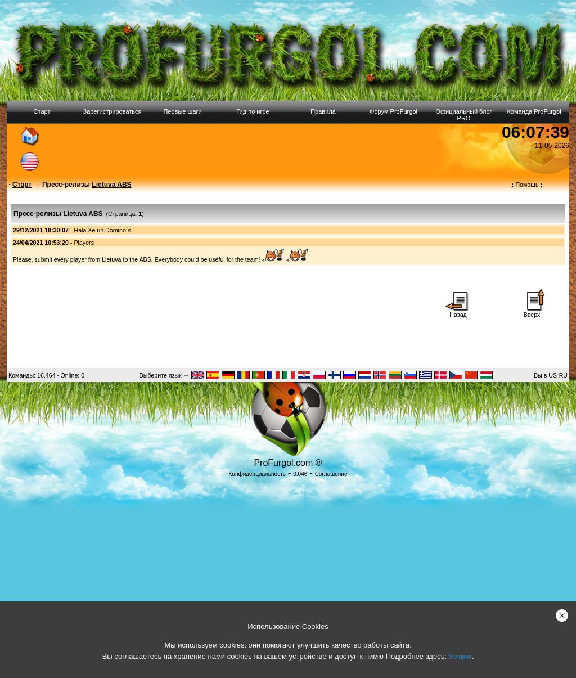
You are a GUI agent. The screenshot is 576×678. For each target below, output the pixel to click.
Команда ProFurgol (534, 111)
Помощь (527, 184)
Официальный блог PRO (463, 115)
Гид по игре (252, 111)
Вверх (532, 312)
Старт (42, 111)
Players (84, 242)
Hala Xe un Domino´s (102, 230)
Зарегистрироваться (112, 111)
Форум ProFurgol (393, 111)
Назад (458, 312)
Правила (323, 111)
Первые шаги (182, 111)
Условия (460, 656)
